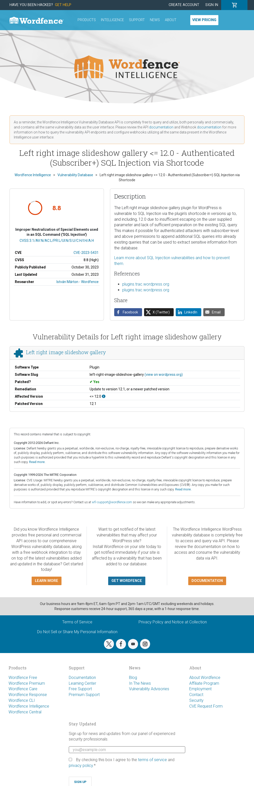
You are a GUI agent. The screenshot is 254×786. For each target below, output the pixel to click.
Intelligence (112, 20)
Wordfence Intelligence (29, 706)
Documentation (82, 677)
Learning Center (82, 683)
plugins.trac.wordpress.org (145, 284)
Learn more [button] (46, 581)
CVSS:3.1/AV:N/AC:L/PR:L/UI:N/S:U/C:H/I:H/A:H (57, 241)
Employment (200, 688)
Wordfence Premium (27, 683)
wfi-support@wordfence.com (112, 502)
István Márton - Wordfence (77, 282)
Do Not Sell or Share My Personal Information (77, 631)
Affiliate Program (204, 683)
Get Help (63, 5)
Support (137, 20)
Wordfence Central (25, 712)
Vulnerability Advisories (149, 688)
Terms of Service (77, 622)
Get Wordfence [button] (126, 581)
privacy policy (81, 765)
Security (196, 700)
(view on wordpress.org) (164, 375)
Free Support (80, 688)
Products (87, 20)
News (155, 20)
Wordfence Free (23, 677)
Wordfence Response (28, 694)
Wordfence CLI (22, 700)
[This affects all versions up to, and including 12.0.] (103, 396)
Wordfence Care (23, 688)
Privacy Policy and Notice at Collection (173, 622)
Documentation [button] (207, 581)
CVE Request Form (206, 706)
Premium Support (84, 694)
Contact (196, 694)
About (170, 20)
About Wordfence (204, 677)
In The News (140, 683)
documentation (161, 127)
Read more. (37, 462)
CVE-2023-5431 (86, 253)
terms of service (152, 759)
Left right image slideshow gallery (66, 352)
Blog (133, 677)
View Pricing (204, 20)
